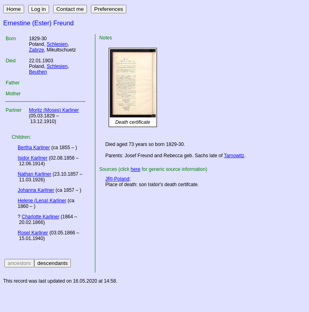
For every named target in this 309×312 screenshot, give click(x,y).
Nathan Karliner (34, 174)
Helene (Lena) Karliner (42, 200)
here (135, 169)
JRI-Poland (117, 179)
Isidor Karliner (32, 158)
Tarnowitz (234, 155)
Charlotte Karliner (40, 217)
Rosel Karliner (33, 233)
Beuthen (38, 72)
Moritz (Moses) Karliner (54, 110)
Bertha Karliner (34, 147)
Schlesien (57, 44)
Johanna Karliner (36, 190)
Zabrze (36, 50)
